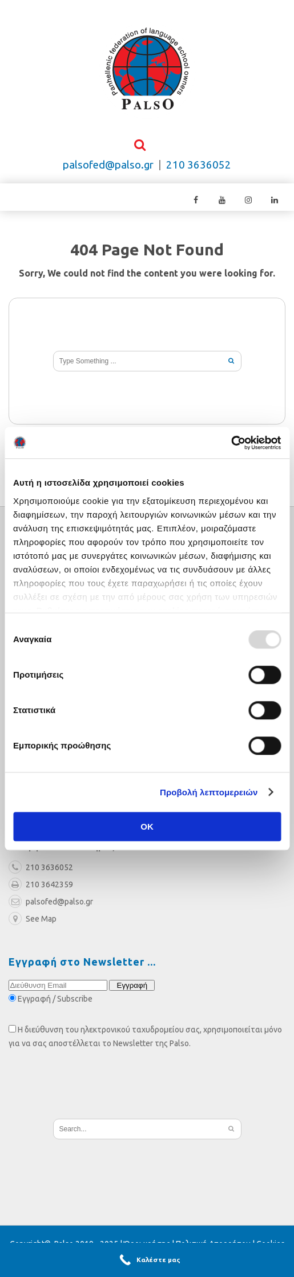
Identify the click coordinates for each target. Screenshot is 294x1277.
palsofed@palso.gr (108, 165)
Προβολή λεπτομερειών (209, 792)
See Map (33, 919)
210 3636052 (198, 165)
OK (147, 826)
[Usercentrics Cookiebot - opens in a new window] (231, 442)
